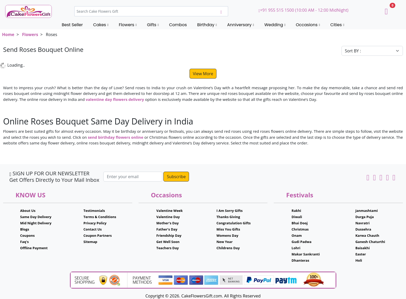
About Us (27, 210)
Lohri (296, 248)
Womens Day (227, 235)
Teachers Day (167, 248)
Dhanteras (300, 260)
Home (8, 34)
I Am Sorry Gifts (229, 210)
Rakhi (296, 210)
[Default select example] (372, 51)
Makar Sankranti (306, 254)
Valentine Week (169, 210)
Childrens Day (228, 248)
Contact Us (92, 229)
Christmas (300, 229)
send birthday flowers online (115, 137)
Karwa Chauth (367, 235)
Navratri (362, 223)
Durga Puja (364, 216)
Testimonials (94, 210)
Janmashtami (366, 210)
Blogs (24, 229)
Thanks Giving (228, 216)
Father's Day (166, 229)
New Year (224, 241)
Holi (358, 260)
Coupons (27, 235)
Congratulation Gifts (233, 223)
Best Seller (72, 25)
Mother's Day (167, 223)
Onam (297, 235)
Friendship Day (169, 235)
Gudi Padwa (301, 241)
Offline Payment (34, 248)
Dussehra (363, 229)
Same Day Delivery (36, 216)
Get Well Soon (167, 241)
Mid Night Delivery (36, 223)
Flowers (30, 34)
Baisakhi (362, 248)
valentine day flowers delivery (115, 99)
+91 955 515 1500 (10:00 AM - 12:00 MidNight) (303, 10)
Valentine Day (168, 216)
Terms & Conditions (99, 216)
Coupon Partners (97, 235)
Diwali (297, 216)
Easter (360, 254)
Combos (178, 25)
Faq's (24, 241)
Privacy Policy (94, 223)
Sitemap (90, 241)
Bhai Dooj (300, 223)
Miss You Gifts (228, 229)
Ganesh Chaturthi (370, 241)
